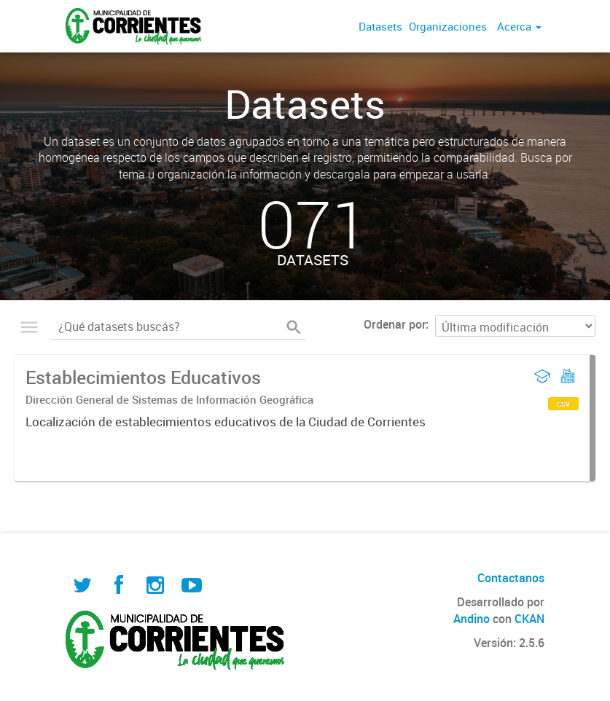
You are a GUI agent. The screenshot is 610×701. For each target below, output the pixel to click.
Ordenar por (395, 324)
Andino (471, 619)
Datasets (380, 26)
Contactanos (510, 578)
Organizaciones (448, 26)
